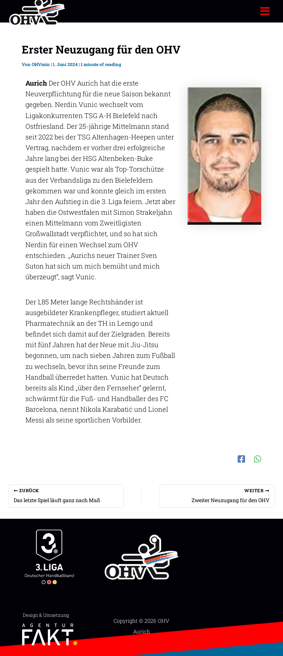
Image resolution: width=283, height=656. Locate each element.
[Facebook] (241, 457)
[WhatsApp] (257, 457)
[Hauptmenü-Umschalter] (265, 10)
